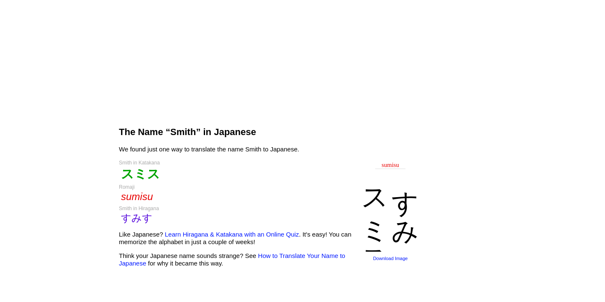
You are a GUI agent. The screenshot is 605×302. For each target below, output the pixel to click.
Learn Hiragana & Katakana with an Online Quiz (232, 234)
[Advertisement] (270, 59)
